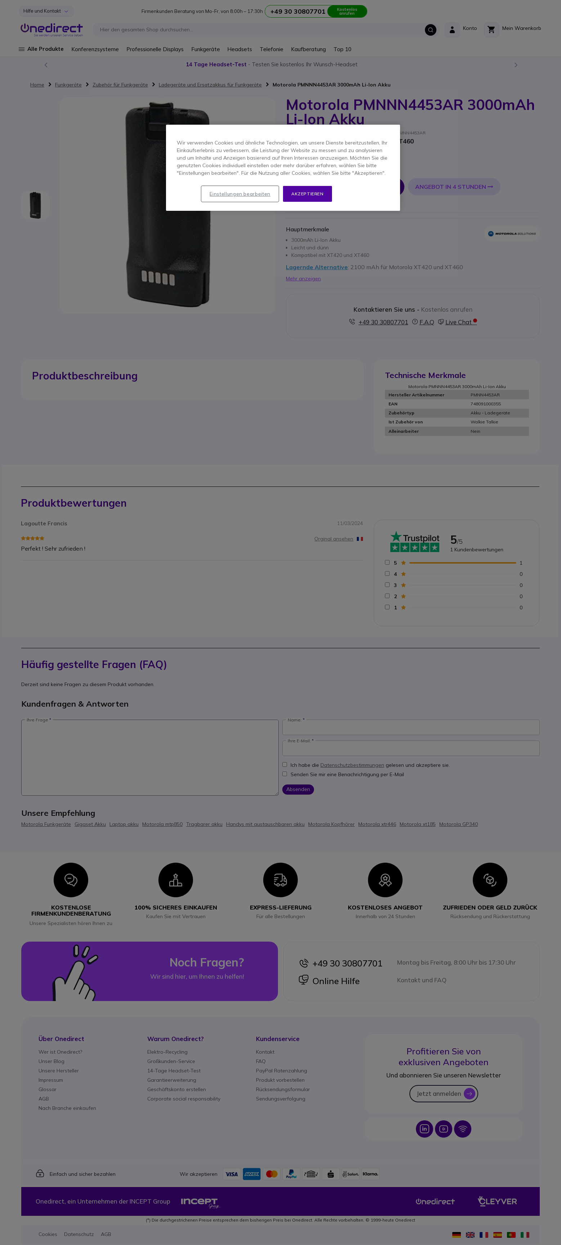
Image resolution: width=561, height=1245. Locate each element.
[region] (283, 168)
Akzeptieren (307, 193)
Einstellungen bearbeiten (240, 194)
